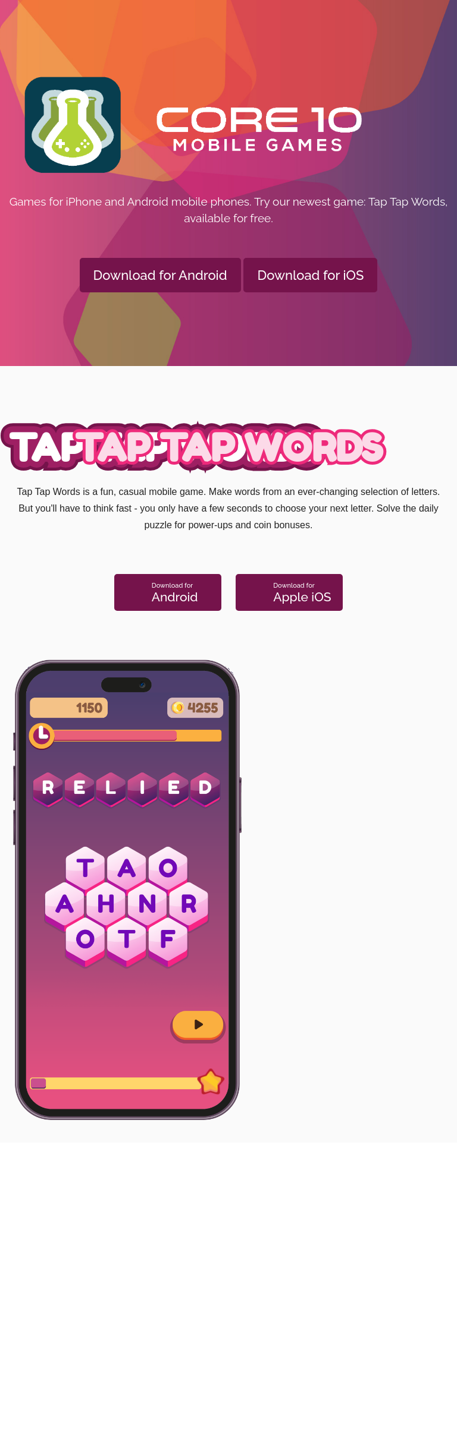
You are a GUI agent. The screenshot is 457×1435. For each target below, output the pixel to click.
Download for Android (160, 275)
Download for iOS (310, 275)
